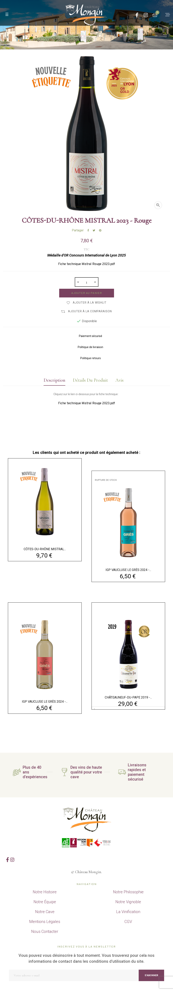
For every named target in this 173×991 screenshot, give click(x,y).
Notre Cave (44, 911)
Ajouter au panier (86, 293)
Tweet (94, 230)
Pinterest (100, 230)
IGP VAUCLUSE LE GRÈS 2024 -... (128, 570)
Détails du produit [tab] (90, 380)
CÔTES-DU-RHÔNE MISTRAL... (45, 549)
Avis (120, 380)
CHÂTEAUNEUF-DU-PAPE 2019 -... (128, 697)
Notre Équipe (45, 901)
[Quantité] (86, 282)
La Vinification (128, 911)
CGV (128, 921)
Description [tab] (53, 380)
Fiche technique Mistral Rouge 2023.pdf (86, 264)
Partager (88, 230)
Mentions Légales (44, 921)
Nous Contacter (44, 931)
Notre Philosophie (128, 892)
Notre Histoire (45, 892)
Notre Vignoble (128, 901)
